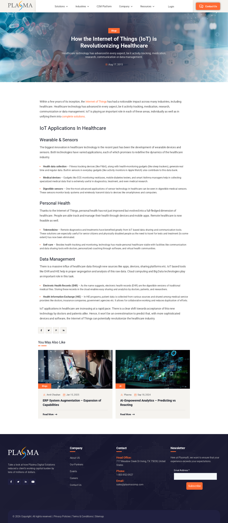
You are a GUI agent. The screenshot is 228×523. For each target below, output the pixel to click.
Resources (145, 6)
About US (75, 457)
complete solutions (73, 116)
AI (120, 386)
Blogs (114, 30)
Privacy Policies (62, 516)
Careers (74, 478)
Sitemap (99, 516)
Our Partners (76, 464)
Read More (48, 414)
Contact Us (211, 6)
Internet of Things (96, 101)
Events (73, 471)
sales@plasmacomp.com (129, 484)
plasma (126, 394)
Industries (81, 6)
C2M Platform (104, 6)
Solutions (60, 6)
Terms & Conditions (82, 516)
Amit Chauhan (51, 394)
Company (124, 6)
